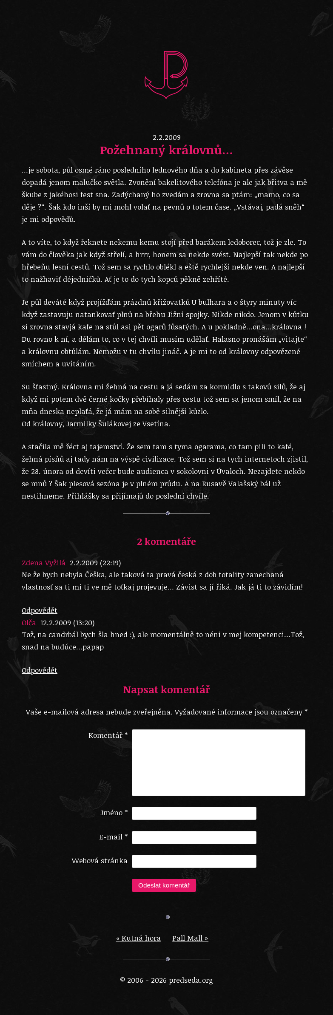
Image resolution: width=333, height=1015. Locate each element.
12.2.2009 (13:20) (67, 622)
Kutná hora (138, 945)
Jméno (114, 819)
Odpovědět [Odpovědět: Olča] (39, 670)
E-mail (113, 843)
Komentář (108, 735)
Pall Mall (190, 945)
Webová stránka (100, 867)
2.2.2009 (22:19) (95, 562)
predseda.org (167, 74)
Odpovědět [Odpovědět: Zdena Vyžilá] (39, 610)
